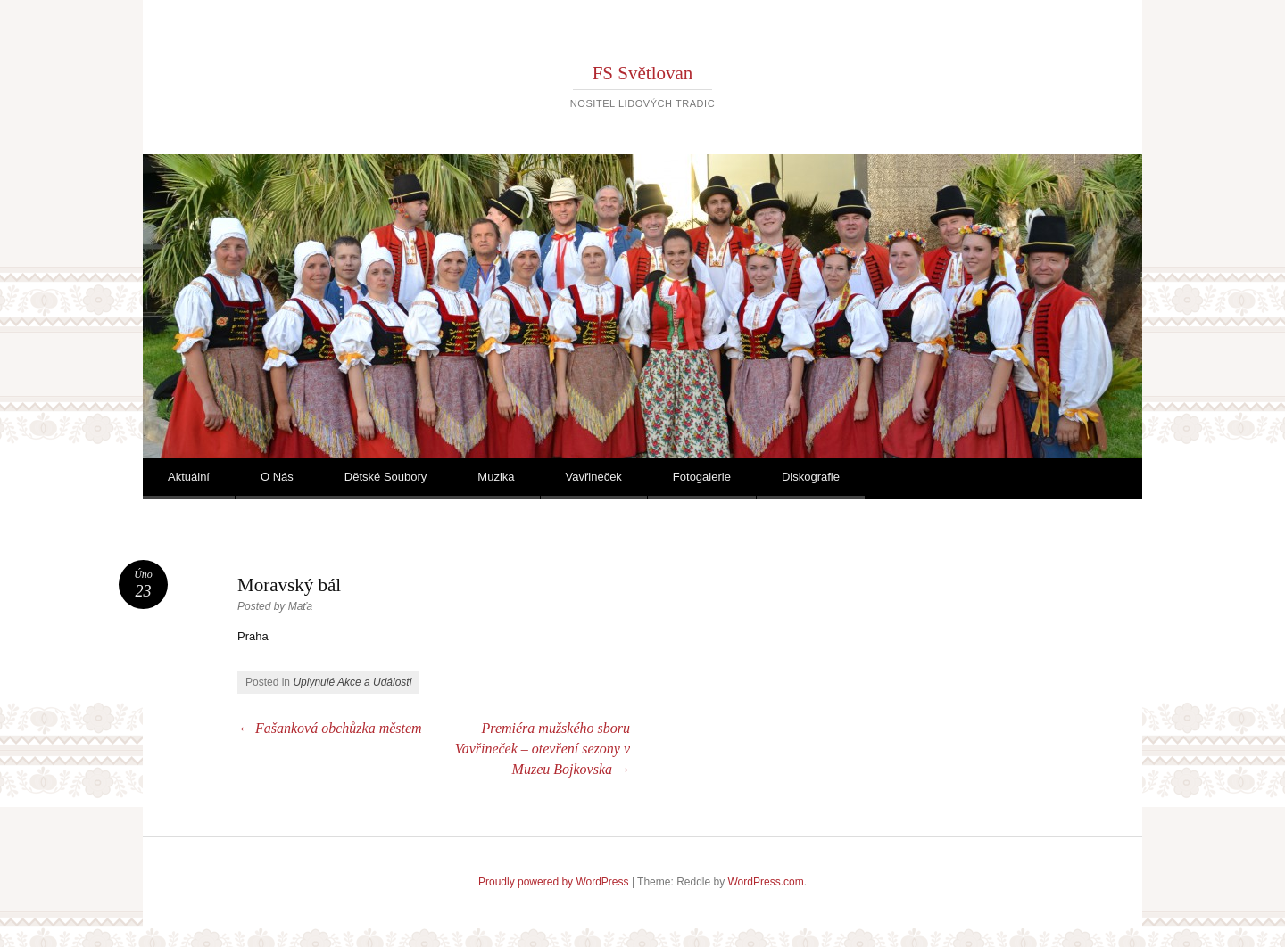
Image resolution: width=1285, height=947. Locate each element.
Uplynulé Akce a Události (352, 682)
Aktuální (189, 476)
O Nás (277, 476)
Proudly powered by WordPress (553, 882)
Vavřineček (594, 476)
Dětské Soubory (385, 476)
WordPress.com (766, 882)
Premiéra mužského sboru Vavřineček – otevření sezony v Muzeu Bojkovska (542, 749)
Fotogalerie (702, 476)
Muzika (495, 476)
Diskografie (811, 476)
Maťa (300, 606)
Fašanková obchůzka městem (329, 728)
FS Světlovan (643, 73)
